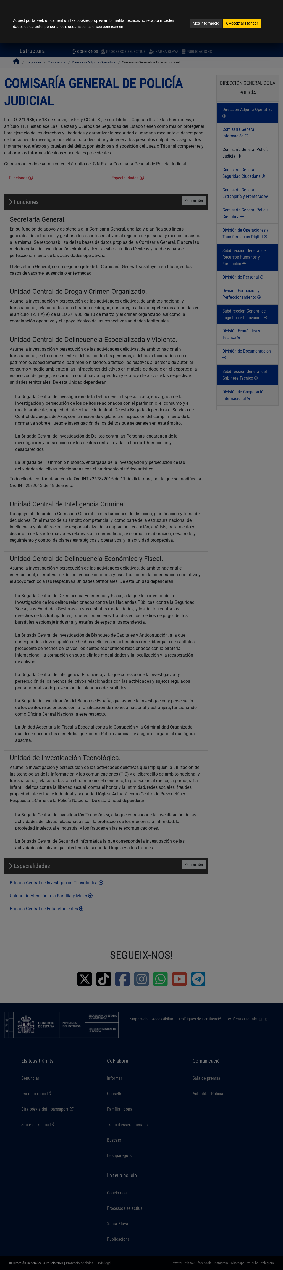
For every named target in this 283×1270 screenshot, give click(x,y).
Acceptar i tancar (242, 23)
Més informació (206, 23)
